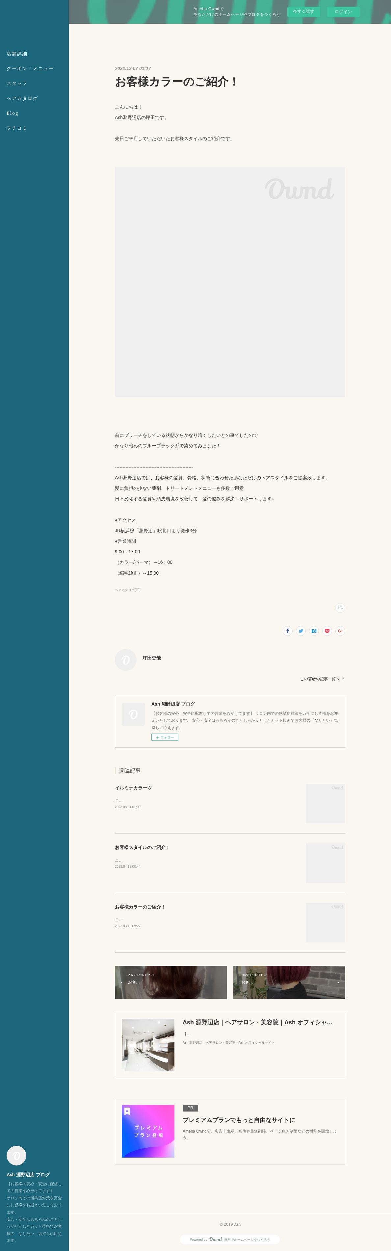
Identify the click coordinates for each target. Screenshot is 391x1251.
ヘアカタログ (22, 98)
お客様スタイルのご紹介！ (142, 847)
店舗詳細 (17, 53)
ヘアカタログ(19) (128, 590)
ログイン (343, 11)
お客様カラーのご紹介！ (140, 907)
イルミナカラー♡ (133, 787)
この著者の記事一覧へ (322, 679)
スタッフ (17, 83)
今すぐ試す (303, 11)
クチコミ (17, 128)
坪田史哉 (152, 658)
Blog (13, 113)
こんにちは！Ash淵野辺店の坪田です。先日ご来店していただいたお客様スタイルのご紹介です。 (201, 860)
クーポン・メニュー (30, 68)
